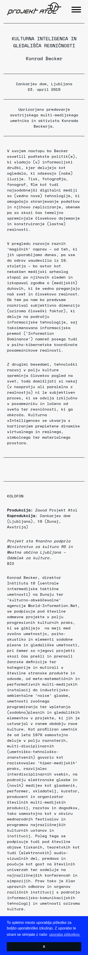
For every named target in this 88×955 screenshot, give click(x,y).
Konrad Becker (44, 58)
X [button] (44, 946)
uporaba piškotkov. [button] (64, 935)
